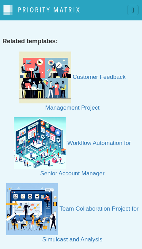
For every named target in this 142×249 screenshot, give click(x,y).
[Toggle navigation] (133, 10)
